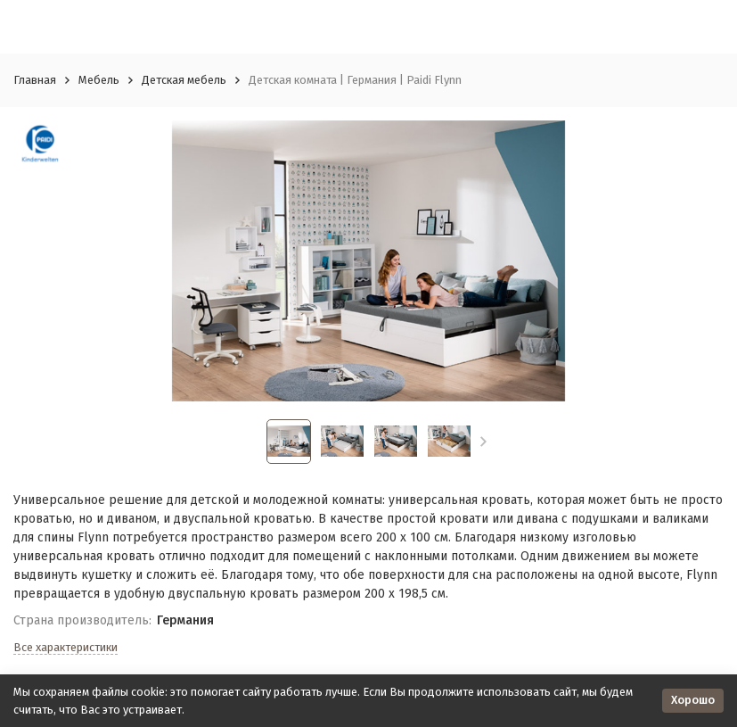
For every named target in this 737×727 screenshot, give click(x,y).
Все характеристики (65, 647)
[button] (483, 441)
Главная (34, 80)
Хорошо (693, 699)
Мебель (98, 80)
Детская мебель (184, 80)
